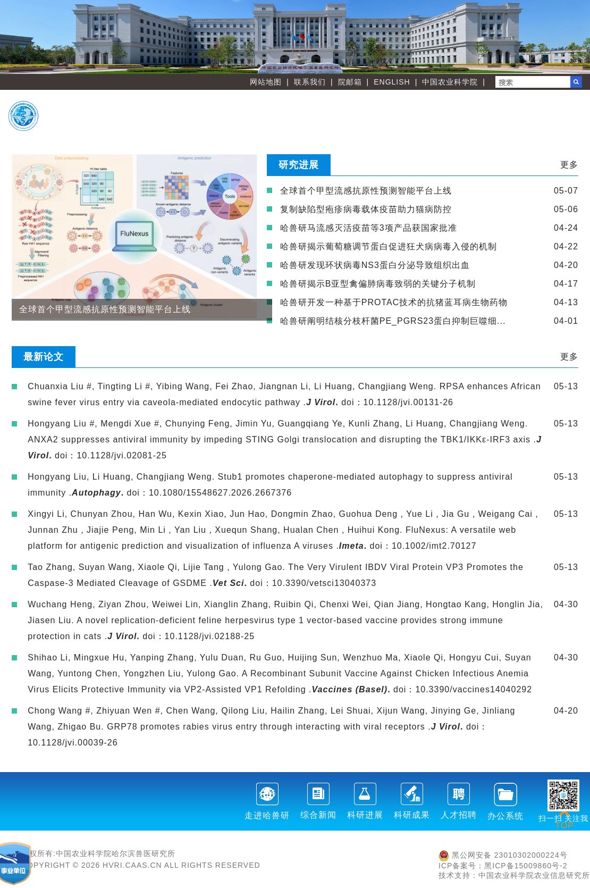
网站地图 (266, 82)
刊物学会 (372, 125)
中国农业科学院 (450, 82)
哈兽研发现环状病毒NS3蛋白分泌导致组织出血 (375, 265)
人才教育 (540, 108)
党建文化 (456, 125)
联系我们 (310, 82)
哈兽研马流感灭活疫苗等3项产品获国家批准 (368, 227)
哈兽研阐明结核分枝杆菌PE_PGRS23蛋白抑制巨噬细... (393, 320)
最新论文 (43, 356)
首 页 (289, 108)
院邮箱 (350, 82)
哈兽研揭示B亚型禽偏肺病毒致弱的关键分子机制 (378, 283)
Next (577, 37)
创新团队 (372, 108)
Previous (13, 37)
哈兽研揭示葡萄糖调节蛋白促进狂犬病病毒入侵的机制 (388, 246)
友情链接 (540, 125)
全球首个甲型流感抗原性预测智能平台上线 (366, 190)
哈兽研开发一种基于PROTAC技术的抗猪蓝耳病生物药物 (394, 302)
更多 (569, 164)
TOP (564, 819)
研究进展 (299, 165)
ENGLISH (392, 82)
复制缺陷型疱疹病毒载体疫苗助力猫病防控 (366, 209)
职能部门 (289, 125)
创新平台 (456, 108)
